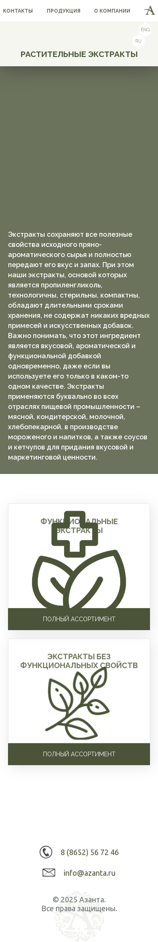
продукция (63, 11)
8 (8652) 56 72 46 (90, 852)
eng (145, 29)
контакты (18, 11)
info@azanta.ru (89, 873)
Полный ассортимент (79, 619)
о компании (112, 11)
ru (138, 41)
